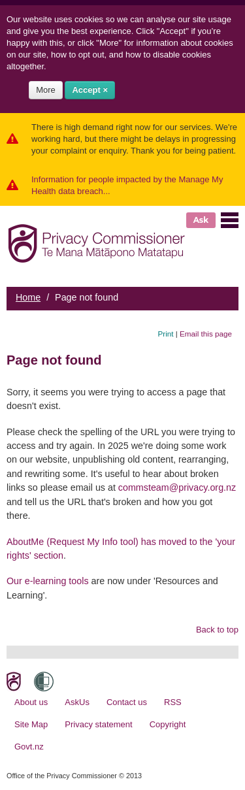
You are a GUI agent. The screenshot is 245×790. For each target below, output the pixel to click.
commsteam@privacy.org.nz (177, 487)
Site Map (31, 724)
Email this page (206, 333)
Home (28, 297)
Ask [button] (200, 220)
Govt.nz (29, 746)
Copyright (168, 724)
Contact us (126, 702)
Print (166, 333)
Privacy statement (98, 724)
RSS (173, 702)
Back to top (217, 629)
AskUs (77, 702)
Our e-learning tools (48, 581)
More (46, 90)
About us (31, 702)
